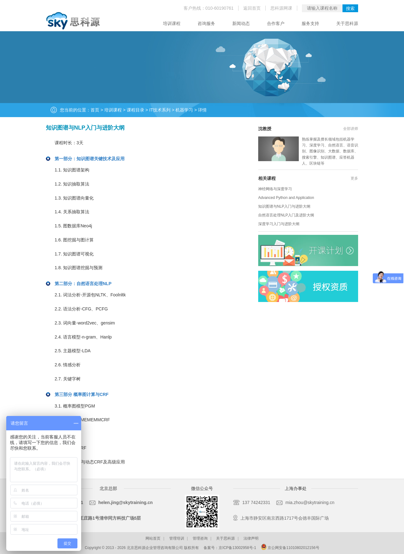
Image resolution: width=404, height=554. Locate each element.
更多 (354, 178)
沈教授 (264, 128)
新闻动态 (241, 23)
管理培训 (176, 538)
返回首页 (252, 8)
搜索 (350, 8)
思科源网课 (281, 8)
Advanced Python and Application (286, 197)
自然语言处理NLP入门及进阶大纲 (286, 215)
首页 (95, 109)
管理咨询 (200, 538)
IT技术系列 (159, 109)
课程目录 (135, 109)
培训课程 (171, 23)
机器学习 (184, 109)
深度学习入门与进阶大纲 (278, 224)
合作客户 (275, 23)
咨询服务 (206, 23)
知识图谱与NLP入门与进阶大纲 (284, 206)
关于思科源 (347, 23)
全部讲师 (350, 128)
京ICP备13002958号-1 (237, 548)
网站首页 (152, 538)
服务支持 (310, 23)
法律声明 (251, 538)
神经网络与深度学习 (275, 189)
